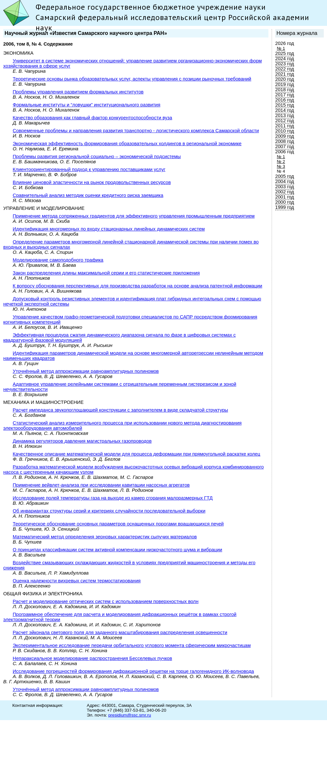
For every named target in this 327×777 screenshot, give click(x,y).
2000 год (284, 202)
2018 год (284, 89)
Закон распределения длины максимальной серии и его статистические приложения (106, 272)
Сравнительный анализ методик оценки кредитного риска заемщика (88, 195)
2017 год (284, 94)
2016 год (284, 100)
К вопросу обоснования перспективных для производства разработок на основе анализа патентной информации (137, 285)
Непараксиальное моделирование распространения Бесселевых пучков (92, 658)
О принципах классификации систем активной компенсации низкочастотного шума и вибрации (117, 549)
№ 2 (281, 161)
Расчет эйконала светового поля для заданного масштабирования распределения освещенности (120, 632)
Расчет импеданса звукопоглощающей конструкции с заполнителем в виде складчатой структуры (120, 410)
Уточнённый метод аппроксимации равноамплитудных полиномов (86, 371)
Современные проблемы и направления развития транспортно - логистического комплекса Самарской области (136, 130)
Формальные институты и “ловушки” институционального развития (86, 104)
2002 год (284, 191)
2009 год (284, 136)
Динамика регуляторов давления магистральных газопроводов (82, 441)
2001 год (284, 197)
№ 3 (281, 166)
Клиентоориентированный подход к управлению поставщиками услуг (89, 169)
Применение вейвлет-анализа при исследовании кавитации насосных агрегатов (101, 485)
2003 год (284, 186)
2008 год (284, 141)
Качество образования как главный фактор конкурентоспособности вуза (92, 117)
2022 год (284, 68)
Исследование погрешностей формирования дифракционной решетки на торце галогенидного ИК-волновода (133, 671)
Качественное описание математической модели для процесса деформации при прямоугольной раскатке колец (136, 454)
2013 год (284, 115)
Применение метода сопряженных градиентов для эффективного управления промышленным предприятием (133, 216)
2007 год (284, 146)
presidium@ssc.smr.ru (129, 715)
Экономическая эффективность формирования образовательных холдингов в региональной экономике (127, 143)
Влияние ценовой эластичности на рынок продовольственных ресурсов (92, 182)
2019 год (284, 84)
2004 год (284, 181)
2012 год (284, 120)
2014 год (284, 110)
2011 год (284, 125)
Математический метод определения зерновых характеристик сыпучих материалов (105, 536)
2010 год (284, 131)
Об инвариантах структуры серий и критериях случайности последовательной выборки (109, 510)
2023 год (284, 63)
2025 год (284, 53)
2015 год (284, 105)
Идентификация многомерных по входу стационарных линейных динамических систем (109, 229)
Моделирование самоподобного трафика (58, 260)
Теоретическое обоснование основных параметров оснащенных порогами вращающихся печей (118, 523)
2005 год (284, 176)
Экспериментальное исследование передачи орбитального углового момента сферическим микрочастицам (132, 645)
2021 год (284, 74)
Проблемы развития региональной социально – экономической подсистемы (97, 156)
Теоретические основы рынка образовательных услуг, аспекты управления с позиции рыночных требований (132, 78)
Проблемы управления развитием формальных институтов (78, 91)
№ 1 (281, 48)
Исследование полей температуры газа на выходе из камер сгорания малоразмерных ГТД (112, 498)
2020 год (284, 79)
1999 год (284, 207)
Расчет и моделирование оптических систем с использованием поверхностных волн (105, 601)
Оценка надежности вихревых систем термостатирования (77, 580)
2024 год (284, 58)
